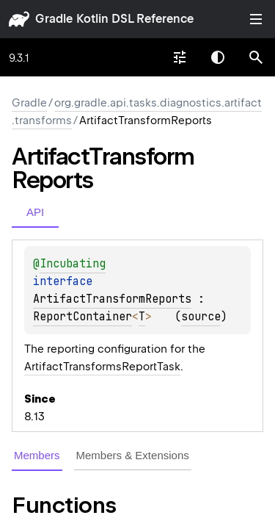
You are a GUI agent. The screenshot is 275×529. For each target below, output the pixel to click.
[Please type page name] (256, 57)
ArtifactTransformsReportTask (102, 366)
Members (37, 455)
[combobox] (180, 57)
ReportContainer (82, 316)
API (35, 212)
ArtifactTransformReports (112, 299)
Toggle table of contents (256, 19)
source (201, 316)
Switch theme (218, 57)
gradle (54, 19)
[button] (256, 57)
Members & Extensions (132, 455)
